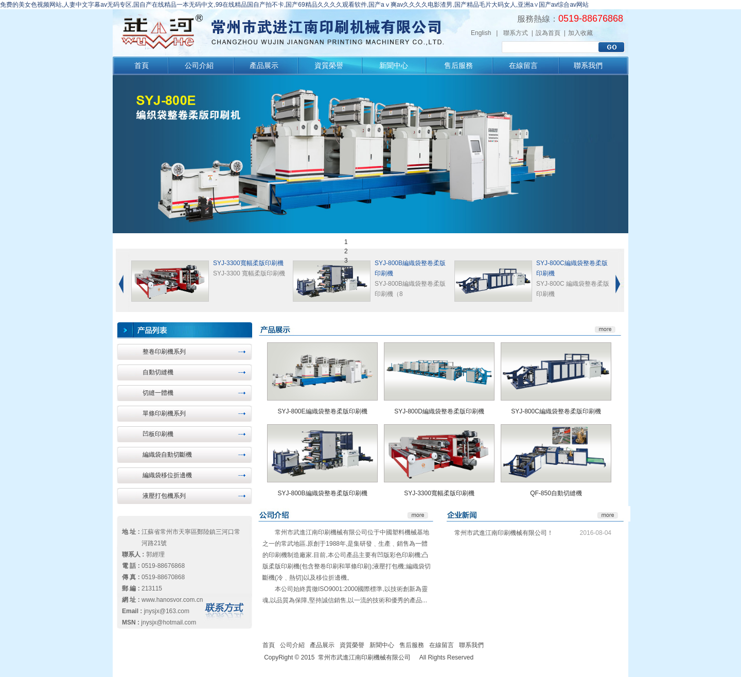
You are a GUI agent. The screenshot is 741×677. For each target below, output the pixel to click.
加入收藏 (580, 33)
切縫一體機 (158, 392)
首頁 (141, 66)
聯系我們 (588, 66)
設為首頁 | (551, 33)
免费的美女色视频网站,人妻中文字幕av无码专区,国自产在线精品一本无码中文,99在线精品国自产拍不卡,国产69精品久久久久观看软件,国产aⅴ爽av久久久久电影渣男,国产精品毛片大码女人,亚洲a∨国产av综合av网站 (294, 4)
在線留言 (523, 66)
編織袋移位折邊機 (167, 475)
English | (484, 33)
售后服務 (458, 66)
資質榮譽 (328, 66)
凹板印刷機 (158, 434)
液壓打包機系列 (164, 495)
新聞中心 (393, 66)
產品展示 (264, 66)
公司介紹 (199, 66)
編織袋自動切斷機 (167, 454)
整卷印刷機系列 (164, 351)
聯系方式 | (518, 33)
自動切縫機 (158, 372)
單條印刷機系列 (164, 413)
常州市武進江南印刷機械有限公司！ (503, 532)
